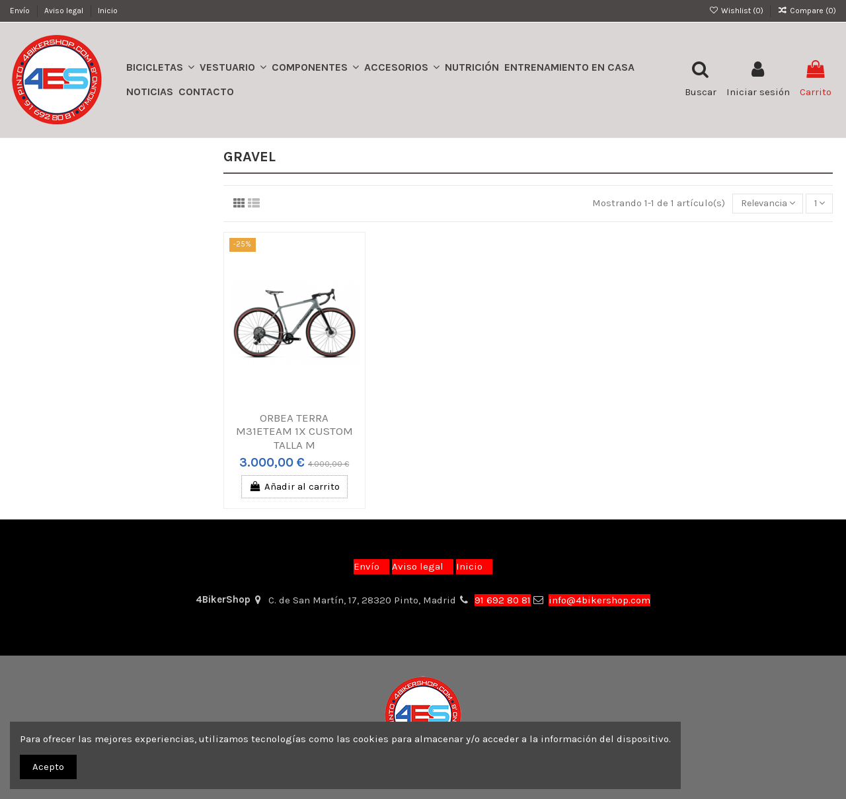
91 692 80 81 (503, 600)
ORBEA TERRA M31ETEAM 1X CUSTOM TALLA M (294, 432)
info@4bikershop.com (599, 600)
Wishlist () (737, 10)
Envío (21, 10)
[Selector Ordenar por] (762, 204)
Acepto (48, 767)
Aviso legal (64, 10)
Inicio (108, 10)
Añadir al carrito (294, 488)
